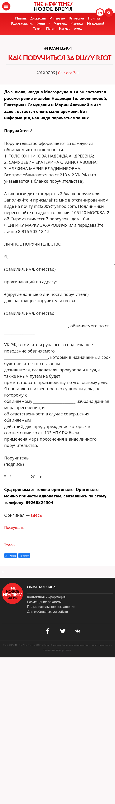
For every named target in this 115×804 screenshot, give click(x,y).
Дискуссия (38, 18)
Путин (51, 28)
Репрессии (76, 18)
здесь (36, 515)
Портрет (94, 18)
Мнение (21, 18)
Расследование (22, 23)
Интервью (57, 18)
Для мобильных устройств (47, 611)
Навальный (95, 23)
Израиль (77, 23)
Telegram (24, 555)
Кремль (64, 28)
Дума (78, 28)
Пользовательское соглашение (51, 607)
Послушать (14, 527)
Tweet (9, 544)
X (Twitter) (10, 555)
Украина (60, 23)
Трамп (37, 28)
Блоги (41, 23)
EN (100, 13)
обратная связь (41, 587)
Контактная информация (46, 597)
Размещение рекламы (44, 602)
